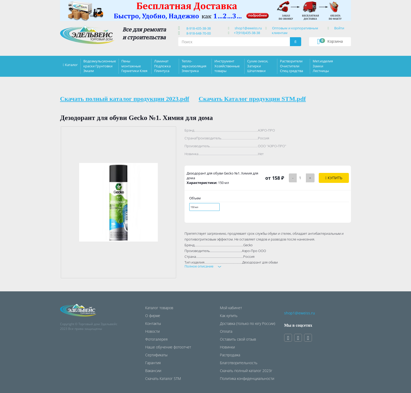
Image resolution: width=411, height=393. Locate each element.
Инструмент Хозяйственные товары (227, 66)
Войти (339, 28)
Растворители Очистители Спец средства (291, 66)
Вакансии (153, 370)
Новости (152, 331)
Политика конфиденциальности (247, 378)
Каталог (71, 64)
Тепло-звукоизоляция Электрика (194, 66)
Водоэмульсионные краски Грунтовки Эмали (99, 66)
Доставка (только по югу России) (247, 323)
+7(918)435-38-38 (247, 32)
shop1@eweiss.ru (248, 28)
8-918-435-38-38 (198, 28)
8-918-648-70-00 (198, 33)
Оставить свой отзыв (238, 339)
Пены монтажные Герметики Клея (134, 66)
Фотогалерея (156, 339)
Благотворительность (238, 362)
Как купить (228, 315)
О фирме (152, 315)
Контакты (153, 323)
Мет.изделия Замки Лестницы (323, 66)
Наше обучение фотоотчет (168, 347)
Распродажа (230, 354)
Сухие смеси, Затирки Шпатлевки (257, 66)
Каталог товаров (159, 307)
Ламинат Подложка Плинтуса (162, 66)
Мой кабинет (231, 307)
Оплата (226, 331)
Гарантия (153, 362)
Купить (333, 177)
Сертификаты (156, 354)
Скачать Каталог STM (163, 378)
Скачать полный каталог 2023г (246, 370)
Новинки (227, 347)
